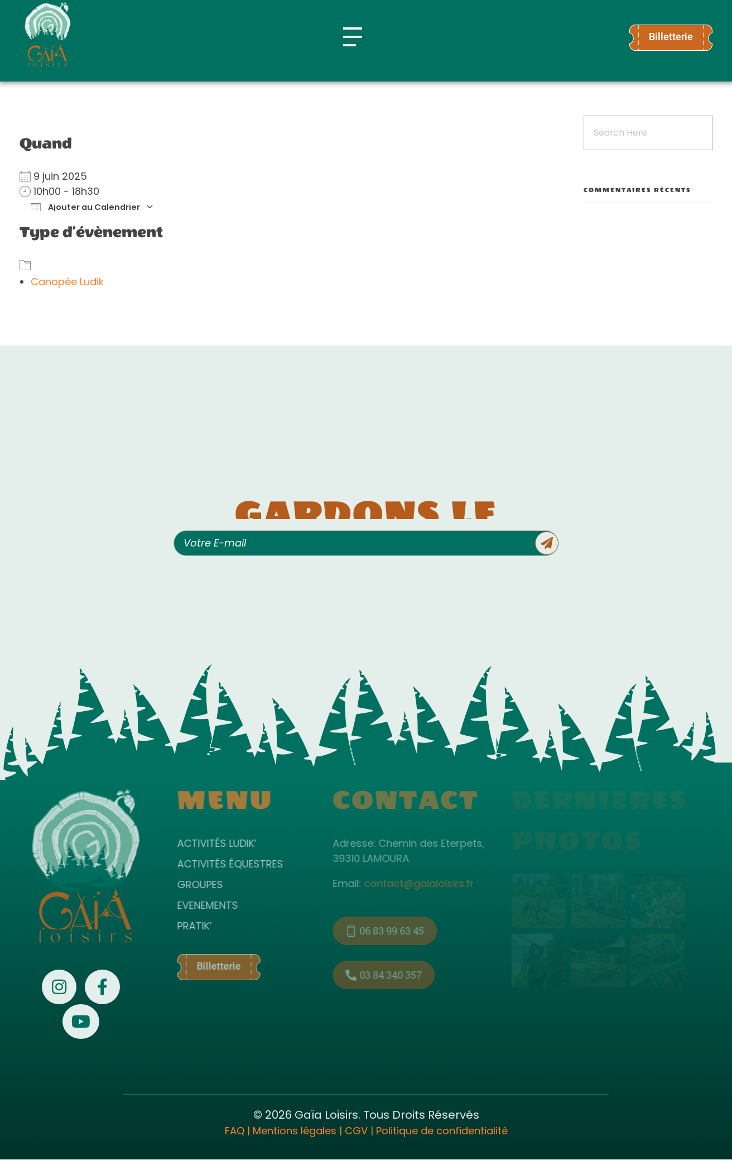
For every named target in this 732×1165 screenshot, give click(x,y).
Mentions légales (294, 1131)
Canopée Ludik (67, 282)
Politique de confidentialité (442, 1131)
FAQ (234, 1131)
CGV (356, 1131)
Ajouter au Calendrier (85, 207)
